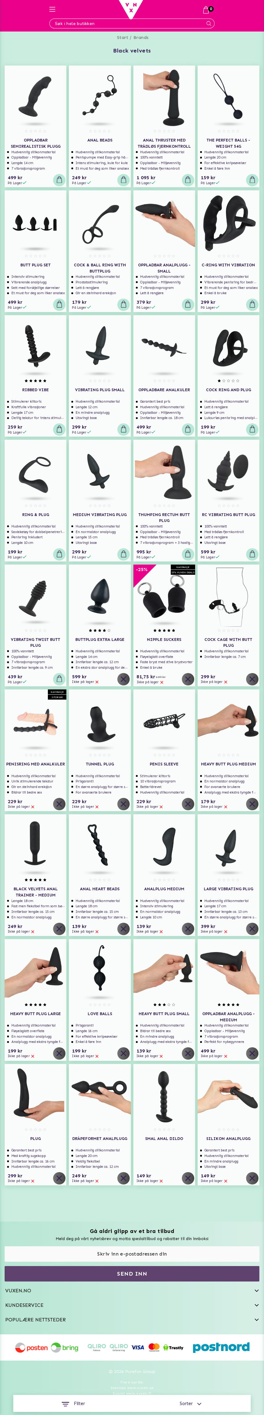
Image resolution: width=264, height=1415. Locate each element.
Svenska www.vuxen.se (132, 1388)
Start (122, 37)
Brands (141, 37)
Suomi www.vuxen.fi (132, 1393)
